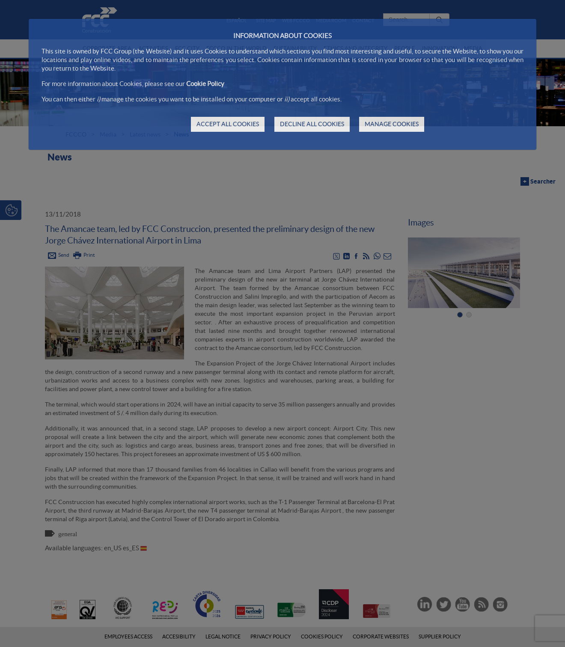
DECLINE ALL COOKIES (312, 124)
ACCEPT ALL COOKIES (227, 124)
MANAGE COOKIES (392, 124)
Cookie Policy (205, 83)
